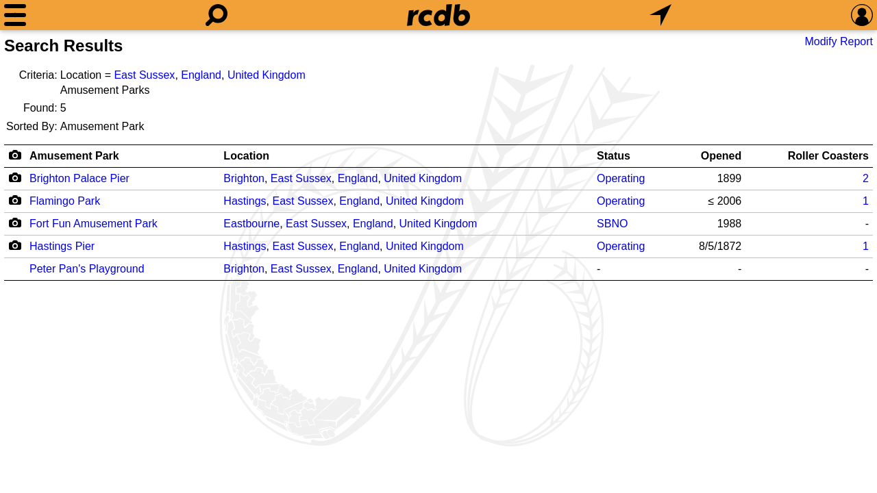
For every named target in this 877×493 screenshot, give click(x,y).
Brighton (243, 178)
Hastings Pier (62, 246)
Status (613, 156)
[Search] (216, 15)
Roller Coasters (828, 156)
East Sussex (144, 75)
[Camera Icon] (14, 177)
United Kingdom (266, 75)
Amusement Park (74, 156)
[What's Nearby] (660, 15)
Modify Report (838, 41)
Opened (721, 156)
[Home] (438, 15)
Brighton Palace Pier (79, 178)
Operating (621, 178)
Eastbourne (251, 223)
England (201, 75)
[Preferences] (862, 15)
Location (246, 156)
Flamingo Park (64, 201)
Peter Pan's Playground (87, 269)
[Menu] (15, 15)
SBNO (612, 223)
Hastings (244, 201)
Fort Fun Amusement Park (93, 223)
